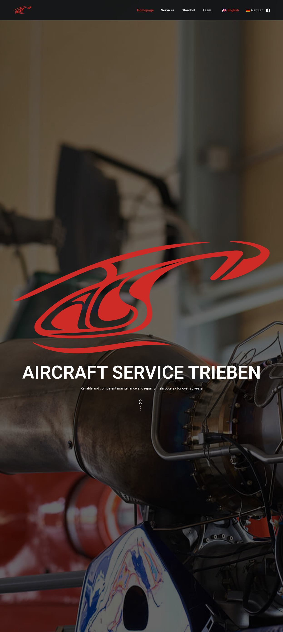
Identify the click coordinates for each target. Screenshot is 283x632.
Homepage (145, 10)
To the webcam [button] (27, 488)
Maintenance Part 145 (162, 571)
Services (168, 10)
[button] (268, 10)
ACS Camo (154, 577)
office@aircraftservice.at (230, 577)
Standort (188, 10)
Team (207, 10)
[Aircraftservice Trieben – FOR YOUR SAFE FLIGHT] (22, 10)
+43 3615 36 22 (223, 571)
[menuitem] (145, 10)
